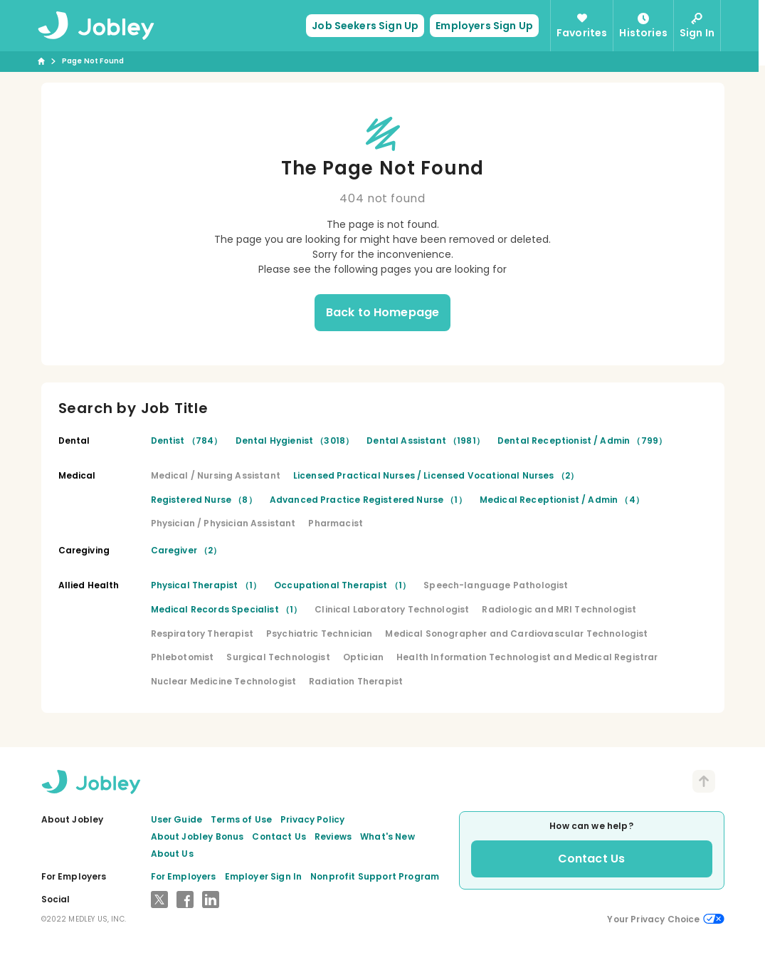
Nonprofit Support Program (374, 876)
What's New (387, 836)
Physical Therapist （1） (206, 585)
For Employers (183, 876)
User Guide (177, 819)
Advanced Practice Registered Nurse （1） (368, 500)
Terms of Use (241, 819)
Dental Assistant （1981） (425, 440)
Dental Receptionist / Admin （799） (582, 440)
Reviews (333, 836)
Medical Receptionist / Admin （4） (562, 500)
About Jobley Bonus (197, 836)
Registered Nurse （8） (204, 500)
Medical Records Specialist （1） (226, 609)
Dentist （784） (187, 440)
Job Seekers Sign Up (368, 26)
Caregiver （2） (186, 550)
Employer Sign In (263, 876)
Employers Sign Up (488, 26)
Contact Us (279, 836)
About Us (172, 854)
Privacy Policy (312, 819)
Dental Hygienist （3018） (295, 440)
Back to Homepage (383, 312)
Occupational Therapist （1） (342, 585)
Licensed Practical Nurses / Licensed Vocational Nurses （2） (436, 475)
